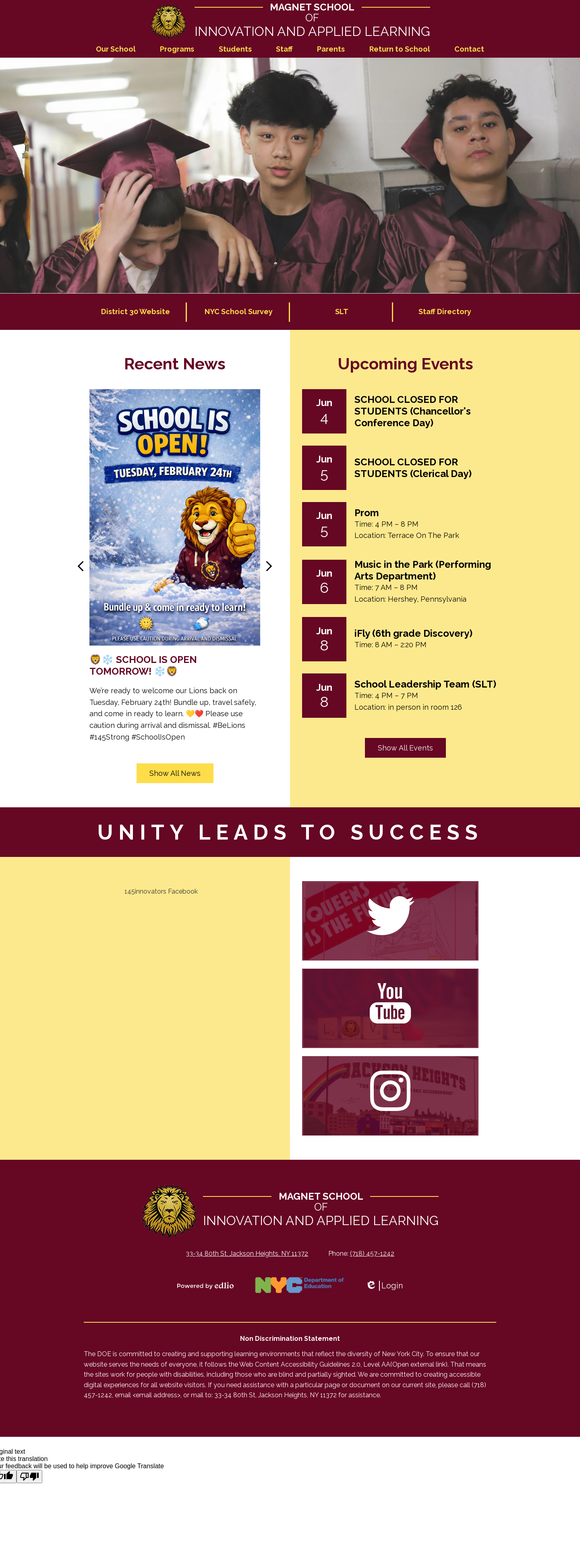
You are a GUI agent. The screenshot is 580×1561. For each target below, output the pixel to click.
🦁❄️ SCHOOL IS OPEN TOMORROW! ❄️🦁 (143, 665)
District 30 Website (135, 312)
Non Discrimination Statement (290, 1339)
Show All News (175, 773)
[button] (116, 49)
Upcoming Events (405, 363)
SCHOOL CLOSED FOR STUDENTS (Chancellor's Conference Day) (412, 411)
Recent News (175, 363)
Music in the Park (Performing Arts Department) (422, 570)
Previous (80, 566)
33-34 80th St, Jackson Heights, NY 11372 (247, 1254)
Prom (366, 513)
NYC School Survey (239, 312)
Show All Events (405, 748)
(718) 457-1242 (372, 1254)
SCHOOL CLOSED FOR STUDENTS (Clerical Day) (413, 468)
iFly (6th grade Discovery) (413, 634)
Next (269, 566)
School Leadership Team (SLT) (425, 684)
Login (384, 1286)
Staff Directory (444, 312)
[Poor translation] (29, 1477)
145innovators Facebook (161, 892)
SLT (341, 312)
